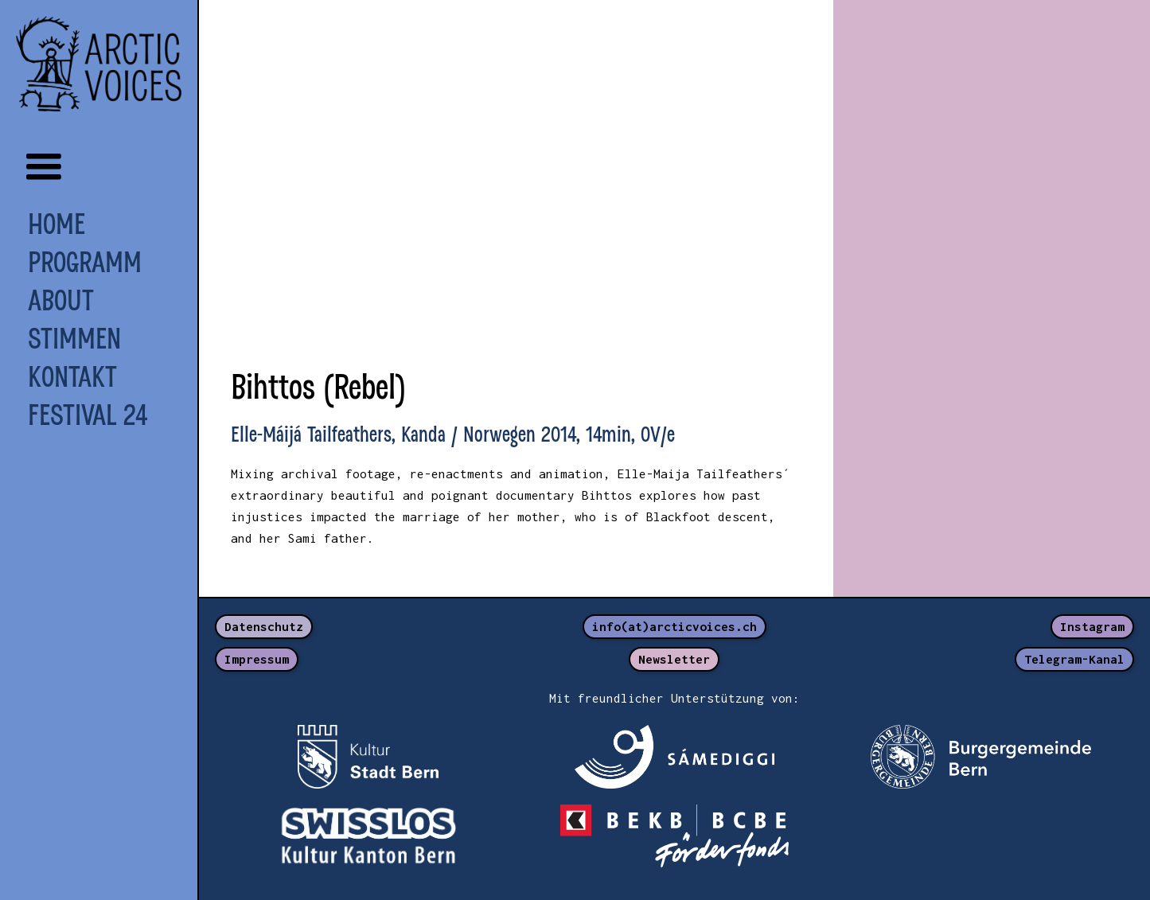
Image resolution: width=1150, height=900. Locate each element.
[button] (44, 167)
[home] (98, 63)
